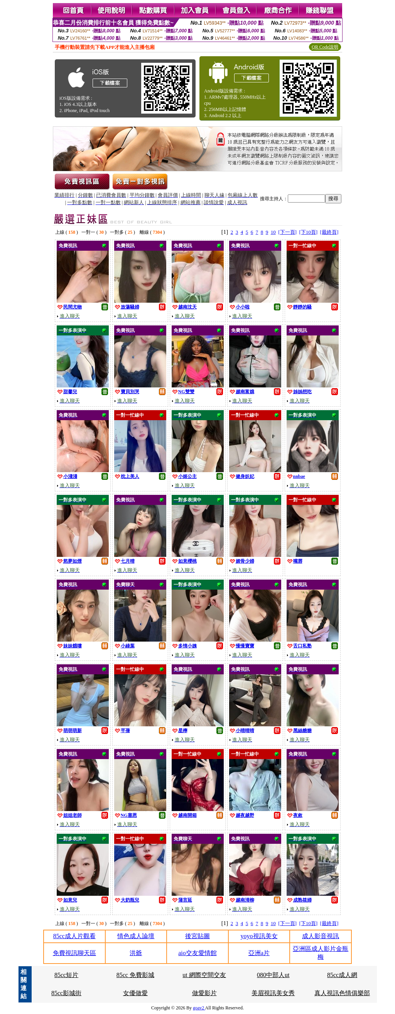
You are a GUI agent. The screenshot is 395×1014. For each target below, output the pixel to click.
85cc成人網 (342, 975)
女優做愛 (135, 993)
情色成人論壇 (135, 936)
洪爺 (136, 953)
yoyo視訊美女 (259, 936)
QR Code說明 (325, 47)
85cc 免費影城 (135, 975)
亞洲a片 (259, 953)
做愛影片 (204, 993)
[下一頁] (287, 232)
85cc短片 (66, 975)
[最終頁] (329, 232)
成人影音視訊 (320, 936)
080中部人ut (273, 975)
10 (273, 232)
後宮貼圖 (197, 936)
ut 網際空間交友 (204, 975)
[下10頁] (308, 232)
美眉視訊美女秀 (273, 993)
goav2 (199, 1008)
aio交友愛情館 (197, 953)
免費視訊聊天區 (74, 953)
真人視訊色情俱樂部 (342, 993)
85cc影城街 (66, 993)
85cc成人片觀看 (74, 936)
